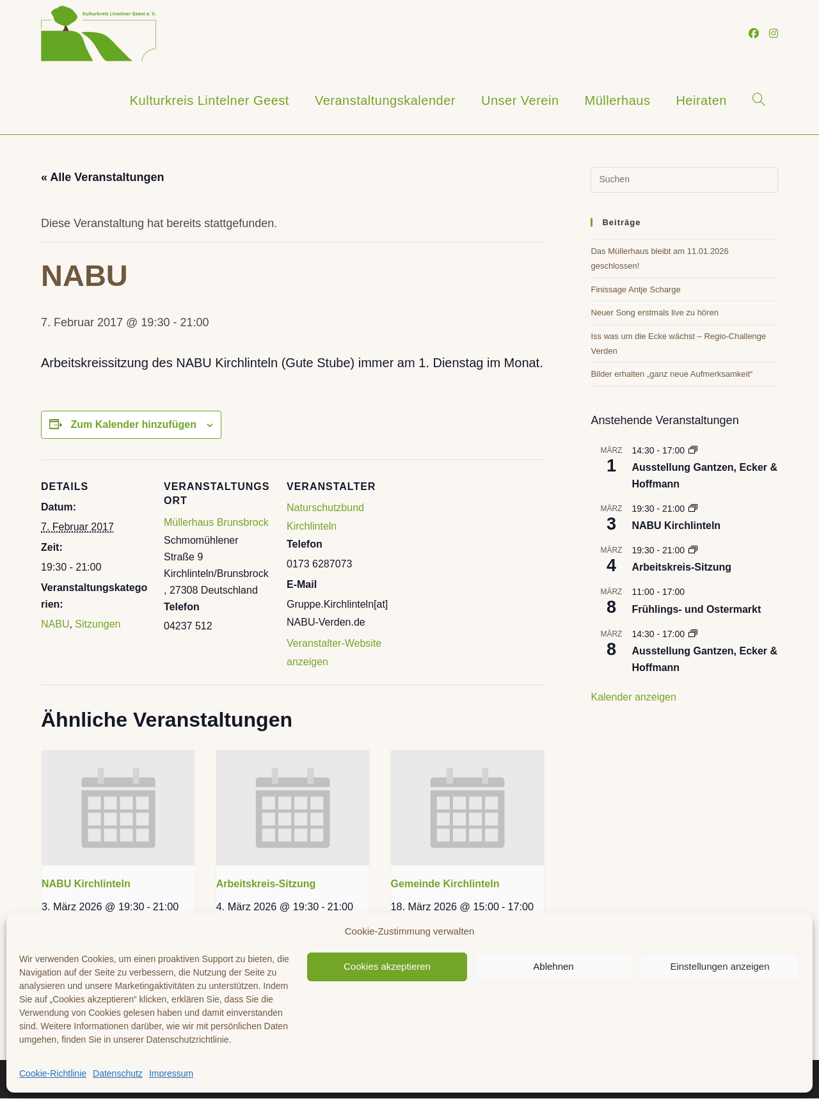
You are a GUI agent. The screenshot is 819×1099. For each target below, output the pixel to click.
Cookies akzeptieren (387, 966)
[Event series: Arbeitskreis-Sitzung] (692, 550)
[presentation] (118, 807)
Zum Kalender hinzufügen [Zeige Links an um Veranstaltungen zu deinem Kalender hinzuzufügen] (133, 424)
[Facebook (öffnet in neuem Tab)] (753, 33)
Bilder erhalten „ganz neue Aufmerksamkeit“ (671, 374)
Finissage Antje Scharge (635, 289)
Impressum (171, 1073)
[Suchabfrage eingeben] (684, 180)
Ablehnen (553, 966)
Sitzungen (97, 624)
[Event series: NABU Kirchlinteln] (692, 508)
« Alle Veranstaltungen (102, 177)
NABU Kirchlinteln (86, 883)
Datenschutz (118, 1073)
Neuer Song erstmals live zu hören (654, 312)
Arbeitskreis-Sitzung (266, 883)
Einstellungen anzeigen (719, 966)
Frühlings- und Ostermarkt (696, 609)
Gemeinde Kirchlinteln (445, 883)
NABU (55, 624)
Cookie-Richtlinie (52, 1073)
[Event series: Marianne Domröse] (692, 450)
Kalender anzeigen (633, 697)
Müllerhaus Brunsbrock (216, 522)
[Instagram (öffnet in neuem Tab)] (773, 33)
